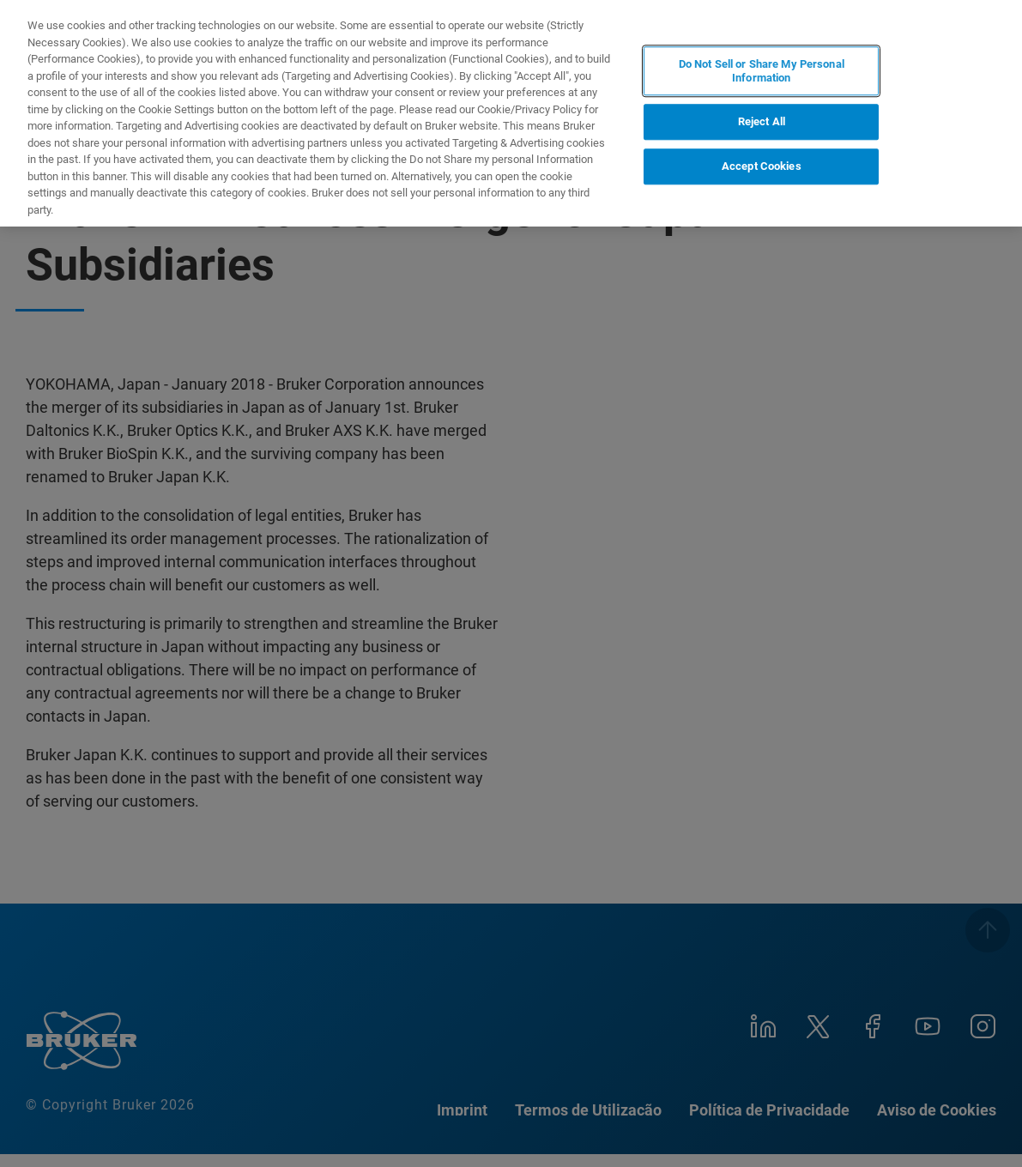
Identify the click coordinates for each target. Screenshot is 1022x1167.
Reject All (761, 122)
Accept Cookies (761, 166)
